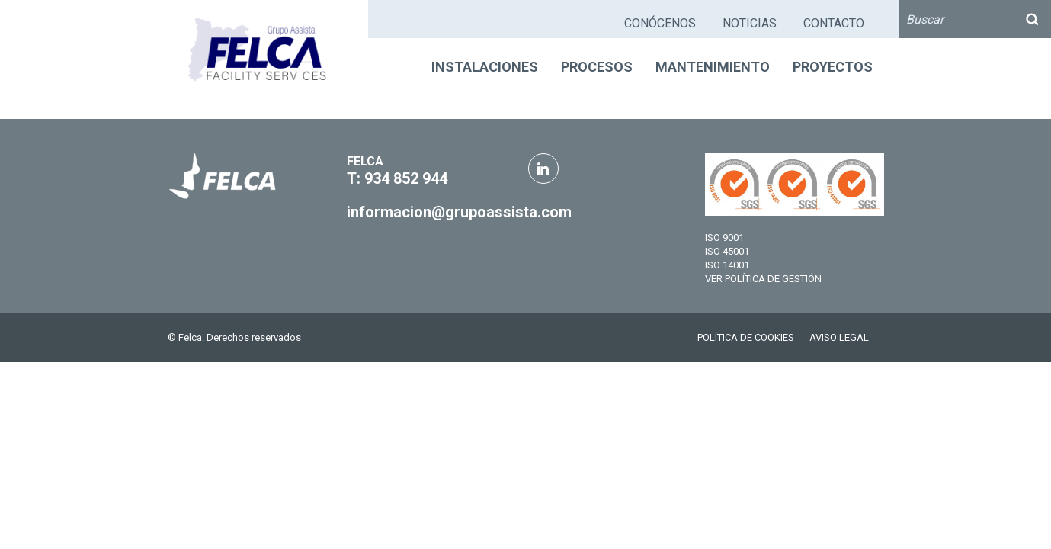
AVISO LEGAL (839, 337)
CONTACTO (833, 23)
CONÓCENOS (660, 23)
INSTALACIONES (484, 67)
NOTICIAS (750, 23)
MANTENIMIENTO (712, 67)
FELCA (365, 161)
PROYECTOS (833, 67)
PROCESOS (597, 67)
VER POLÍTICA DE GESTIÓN (763, 278)
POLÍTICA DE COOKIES (745, 337)
